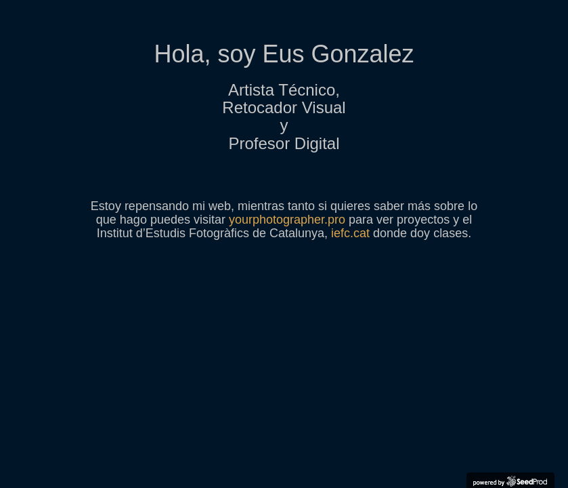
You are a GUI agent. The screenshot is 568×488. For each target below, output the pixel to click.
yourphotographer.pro (287, 219)
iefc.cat (350, 233)
